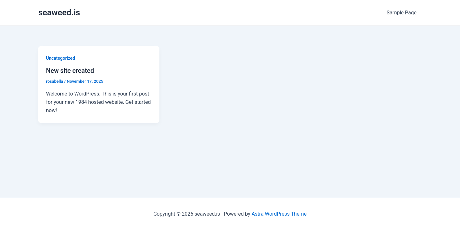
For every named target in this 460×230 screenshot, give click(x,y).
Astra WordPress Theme (278, 214)
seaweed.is (59, 12)
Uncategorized (60, 58)
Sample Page (402, 13)
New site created (70, 70)
